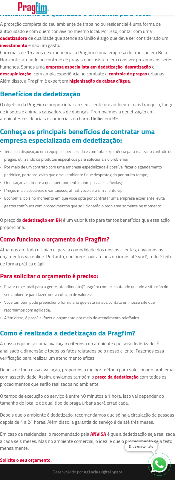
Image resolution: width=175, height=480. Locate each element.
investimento (13, 45)
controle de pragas (128, 73)
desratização (138, 66)
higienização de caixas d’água (99, 80)
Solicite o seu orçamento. (26, 460)
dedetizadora (13, 38)
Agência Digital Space (103, 472)
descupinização (16, 73)
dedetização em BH (42, 220)
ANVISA (98, 434)
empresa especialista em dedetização (84, 66)
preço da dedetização (117, 376)
